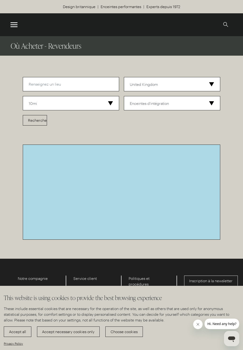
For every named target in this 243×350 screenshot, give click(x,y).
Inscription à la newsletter (211, 280)
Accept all (17, 331)
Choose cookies (124, 331)
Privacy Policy (13, 343)
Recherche (37, 120)
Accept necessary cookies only (68, 331)
